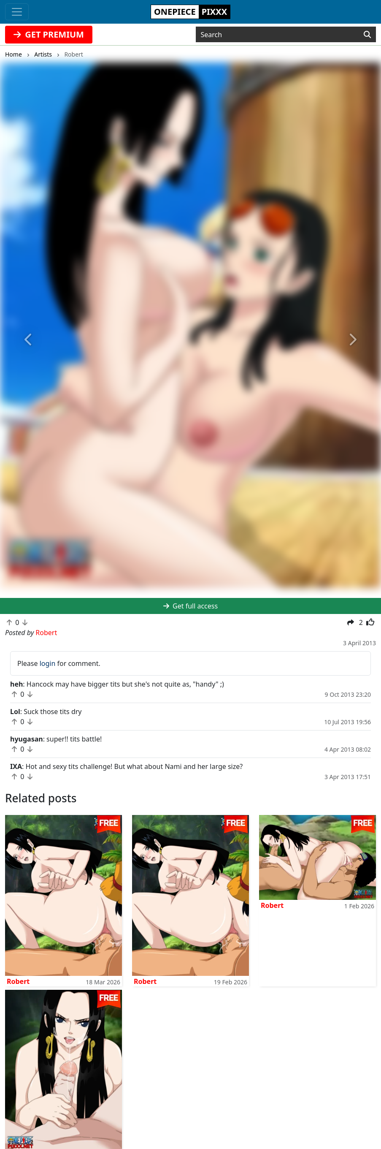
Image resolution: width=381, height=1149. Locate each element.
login (48, 663)
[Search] (367, 35)
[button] (28, 339)
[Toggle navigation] (17, 11)
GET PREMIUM (49, 34)
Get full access (190, 606)
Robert (18, 981)
